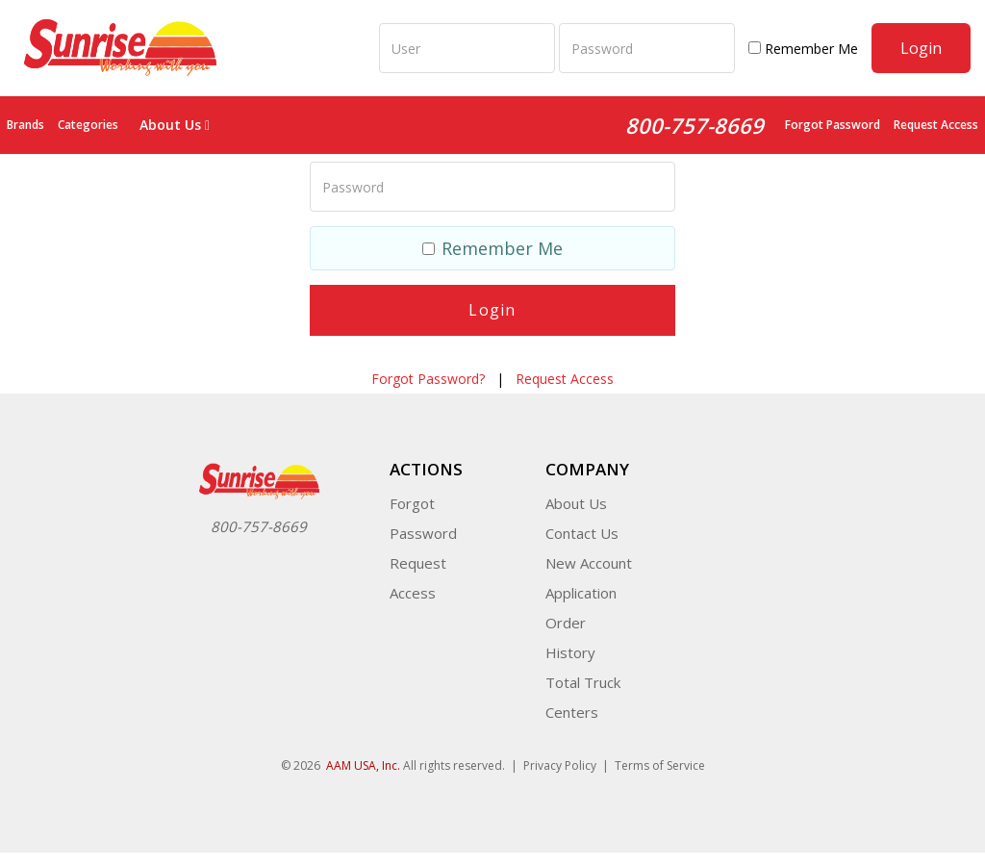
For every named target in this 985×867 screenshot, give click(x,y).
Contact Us (582, 533)
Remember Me (803, 48)
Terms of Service (660, 765)
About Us (576, 503)
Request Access (936, 124)
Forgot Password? (428, 379)
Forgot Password (832, 124)
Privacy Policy (559, 765)
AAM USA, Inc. (363, 765)
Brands (25, 124)
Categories (88, 124)
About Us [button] (174, 124)
